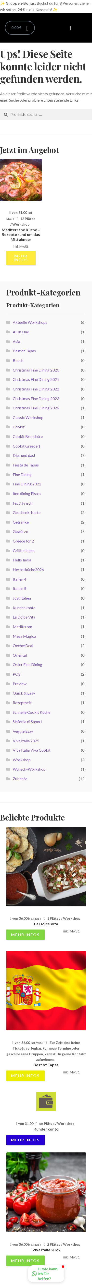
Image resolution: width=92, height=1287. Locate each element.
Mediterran (22, 626)
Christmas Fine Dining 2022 (36, 389)
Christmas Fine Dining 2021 (36, 379)
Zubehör (20, 778)
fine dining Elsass (27, 493)
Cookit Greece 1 (26, 446)
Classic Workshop (28, 417)
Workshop (22, 759)
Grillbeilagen (24, 550)
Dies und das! (24, 455)
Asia (16, 341)
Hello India (22, 560)
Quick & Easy (24, 693)
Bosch (18, 360)
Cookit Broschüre (28, 436)
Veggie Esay (23, 731)
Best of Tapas (24, 350)
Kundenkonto (24, 607)
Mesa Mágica (24, 636)
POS (16, 674)
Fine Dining (22, 474)
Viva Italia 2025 (26, 740)
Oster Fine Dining (27, 664)
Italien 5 (19, 588)
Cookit (19, 426)
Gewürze (20, 531)
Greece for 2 (23, 541)
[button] (70, 27)
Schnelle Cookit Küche (31, 712)
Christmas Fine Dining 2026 (36, 407)
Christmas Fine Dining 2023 (36, 398)
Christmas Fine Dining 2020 (36, 370)
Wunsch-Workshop (29, 769)
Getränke (21, 522)
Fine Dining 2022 (27, 483)
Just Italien (22, 598)
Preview (19, 683)
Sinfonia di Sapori (27, 721)
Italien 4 (19, 579)
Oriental (20, 655)
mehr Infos (21, 257)
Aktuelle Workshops (30, 322)
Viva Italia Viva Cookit (32, 750)
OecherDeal (23, 645)
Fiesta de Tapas (26, 465)
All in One (21, 331)
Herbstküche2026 (28, 569)
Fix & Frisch (22, 503)
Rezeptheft (22, 702)
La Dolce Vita (24, 617)
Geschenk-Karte (26, 512)
